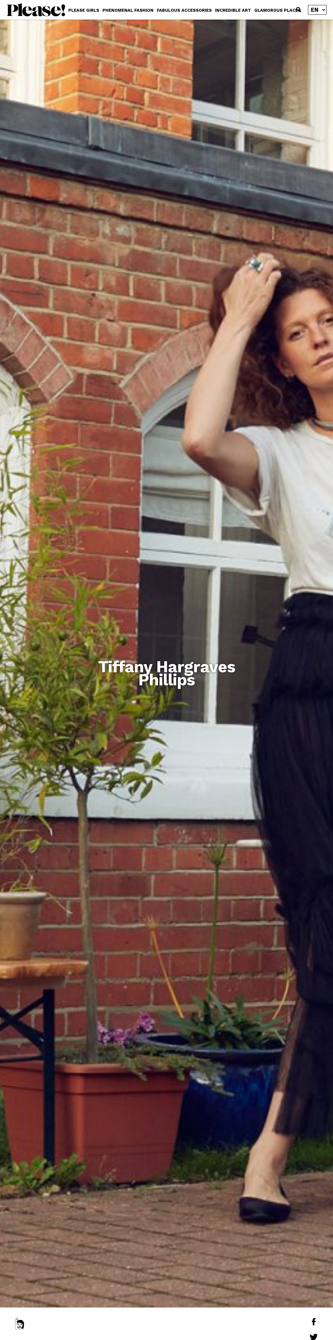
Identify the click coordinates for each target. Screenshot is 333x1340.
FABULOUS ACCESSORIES (184, 10)
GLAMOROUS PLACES (277, 10)
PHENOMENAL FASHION (127, 10)
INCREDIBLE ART (233, 10)
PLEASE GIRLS (83, 10)
